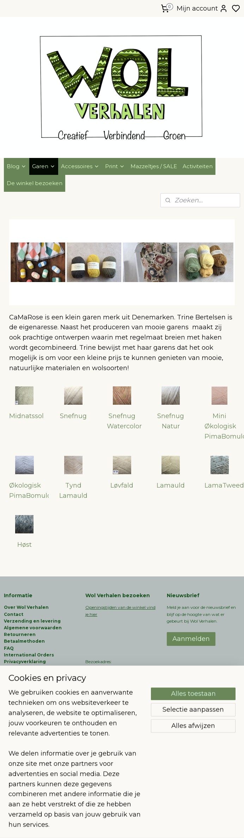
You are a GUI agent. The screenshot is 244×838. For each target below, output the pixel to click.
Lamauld (171, 485)
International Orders (29, 654)
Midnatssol (26, 416)
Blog (16, 166)
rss (157, 824)
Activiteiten (198, 166)
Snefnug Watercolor (124, 421)
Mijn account (202, 8)
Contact (13, 614)
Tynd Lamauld (73, 491)
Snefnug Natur (170, 421)
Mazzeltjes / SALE (153, 166)
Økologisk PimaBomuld (27, 491)
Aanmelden (191, 639)
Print (115, 166)
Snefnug (73, 416)
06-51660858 (98, 681)
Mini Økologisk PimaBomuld (222, 426)
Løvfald (121, 485)
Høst (24, 545)
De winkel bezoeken (34, 183)
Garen (43, 166)
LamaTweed (222, 485)
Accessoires (80, 166)
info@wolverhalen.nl (106, 708)
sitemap (144, 824)
